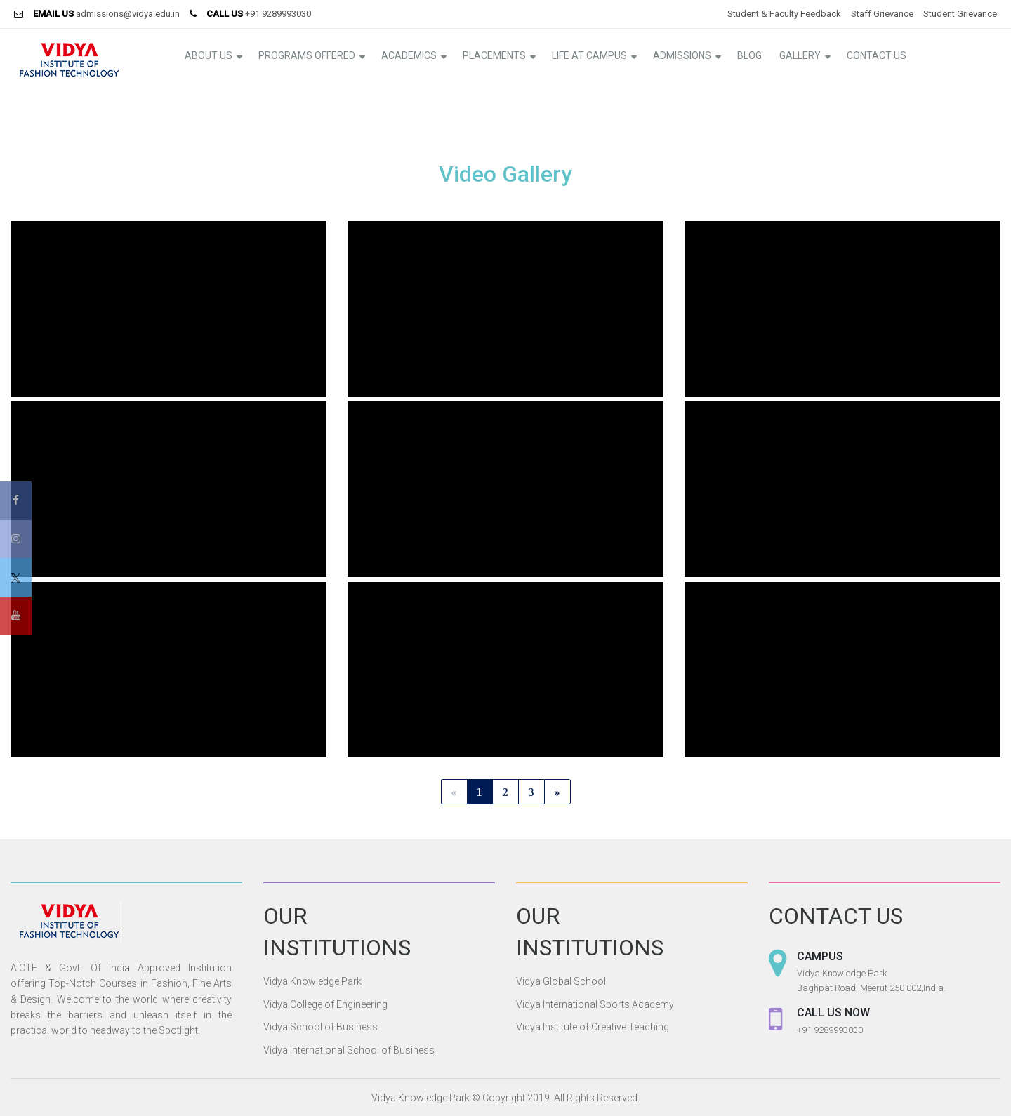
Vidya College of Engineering (325, 1004)
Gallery (800, 55)
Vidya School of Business (320, 1026)
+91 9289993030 (278, 13)
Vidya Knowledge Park (312, 981)
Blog (749, 55)
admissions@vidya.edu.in (128, 13)
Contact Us (876, 55)
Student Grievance (960, 13)
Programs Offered (306, 55)
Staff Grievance (882, 13)
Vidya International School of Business (349, 1050)
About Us (208, 55)
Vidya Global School (561, 981)
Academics (409, 55)
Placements (494, 55)
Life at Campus (589, 55)
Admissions (682, 55)
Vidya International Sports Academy (595, 1004)
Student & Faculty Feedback (784, 13)
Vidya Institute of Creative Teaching (592, 1026)
